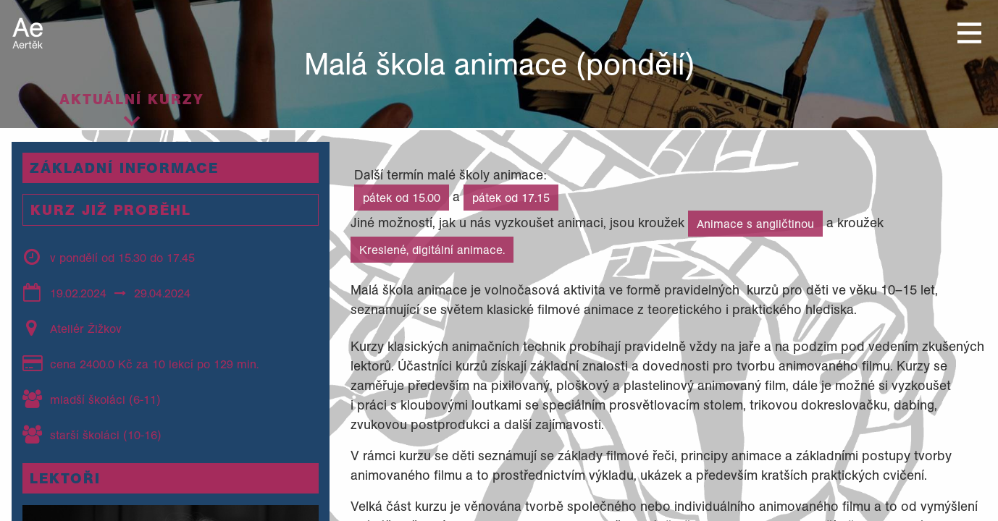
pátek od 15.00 (401, 197)
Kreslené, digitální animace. (432, 249)
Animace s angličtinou (755, 223)
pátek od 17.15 (511, 197)
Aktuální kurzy (131, 99)
